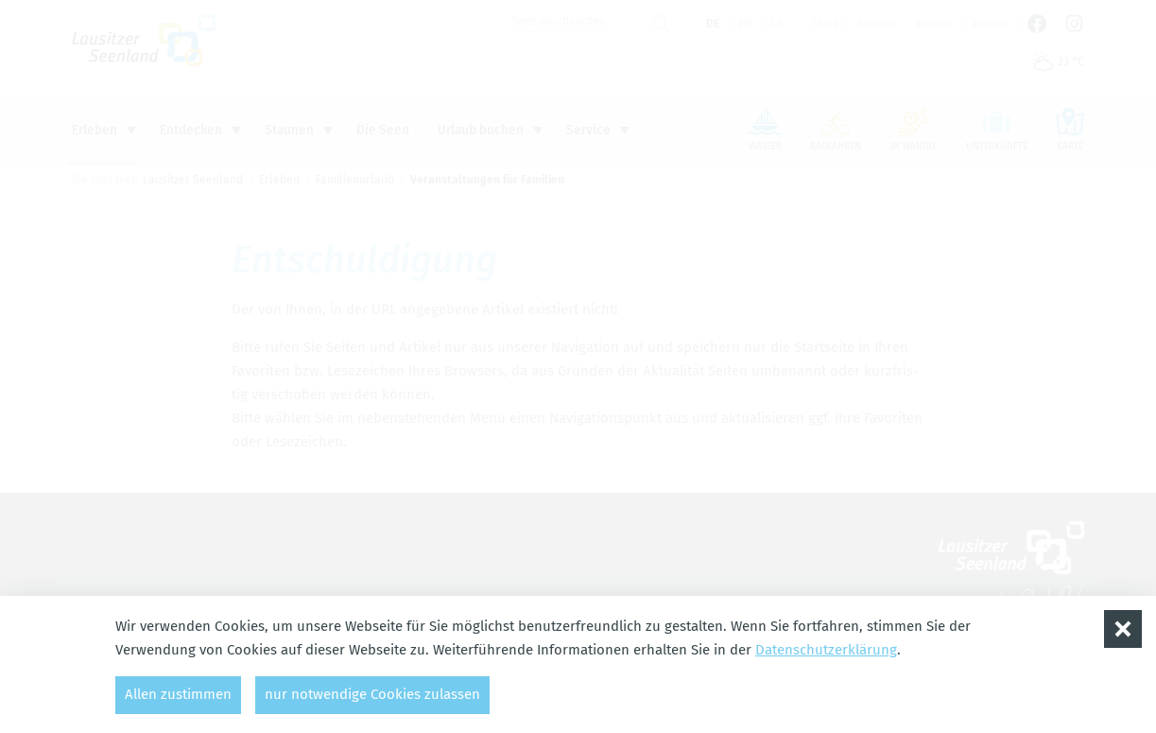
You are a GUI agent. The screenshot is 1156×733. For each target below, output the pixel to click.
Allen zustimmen (178, 694)
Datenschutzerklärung (826, 649)
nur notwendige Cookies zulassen (372, 694)
